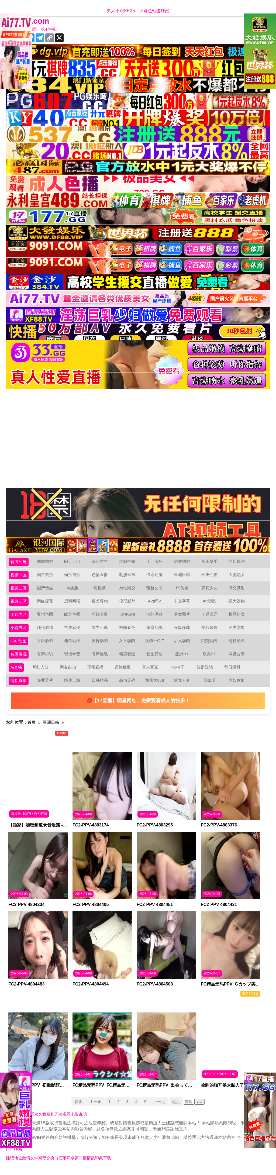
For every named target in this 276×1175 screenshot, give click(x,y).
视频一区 (19, 576)
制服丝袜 (128, 576)
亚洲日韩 (183, 576)
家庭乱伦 (155, 631)
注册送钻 (205, 672)
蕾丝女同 (155, 589)
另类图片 (183, 617)
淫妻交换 (237, 631)
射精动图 (237, 644)
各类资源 (19, 658)
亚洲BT (183, 658)
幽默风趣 (210, 631)
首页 (31, 728)
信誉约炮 (183, 562)
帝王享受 (210, 562)
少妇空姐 (128, 562)
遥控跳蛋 (123, 672)
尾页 (178, 1107)
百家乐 (210, 686)
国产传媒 (46, 589)
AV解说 (156, 603)
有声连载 (100, 658)
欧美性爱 (210, 576)
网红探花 (46, 603)
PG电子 (178, 672)
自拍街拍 (128, 617)
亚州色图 (46, 617)
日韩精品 (100, 686)
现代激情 (46, 631)
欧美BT (210, 658)
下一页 (160, 1107)
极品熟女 (237, 617)
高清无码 (128, 686)
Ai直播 (17, 672)
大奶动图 (45, 644)
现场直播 (96, 672)
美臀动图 (100, 644)
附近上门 (73, 562)
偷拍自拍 (73, 576)
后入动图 (182, 644)
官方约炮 (19, 562)
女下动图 (128, 644)
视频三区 (19, 603)
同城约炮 (46, 562)
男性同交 (128, 589)
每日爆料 (233, 672)
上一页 (93, 1107)
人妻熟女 (237, 576)
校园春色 (128, 631)
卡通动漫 (155, 576)
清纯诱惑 (155, 617)
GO (202, 1108)
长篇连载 (183, 631)
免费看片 (46, 686)
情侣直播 (19, 686)
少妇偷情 (237, 686)
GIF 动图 (19, 644)
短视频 (100, 589)
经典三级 (73, 686)
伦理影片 (128, 603)
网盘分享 (237, 658)
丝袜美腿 (100, 617)
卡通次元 (210, 617)
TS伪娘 (183, 589)
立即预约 (237, 562)
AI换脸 (73, 589)
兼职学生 (100, 562)
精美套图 (128, 658)
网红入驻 (41, 672)
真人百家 (150, 672)
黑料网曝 (73, 603)
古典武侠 (73, 631)
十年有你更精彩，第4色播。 (36, 29)
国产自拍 (46, 576)
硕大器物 (237, 603)
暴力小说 (100, 631)
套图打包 (155, 658)
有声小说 (46, 658)
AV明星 (210, 603)
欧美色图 (73, 617)
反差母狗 (100, 603)
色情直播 (100, 576)
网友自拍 (68, 672)
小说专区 (19, 631)
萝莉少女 (210, 589)
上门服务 (155, 562)
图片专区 (19, 617)
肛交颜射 (237, 589)
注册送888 (156, 686)
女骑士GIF (155, 644)
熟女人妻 (183, 686)
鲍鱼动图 (73, 644)
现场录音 (73, 658)
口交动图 (210, 644)
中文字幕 (183, 603)
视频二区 (19, 589)
